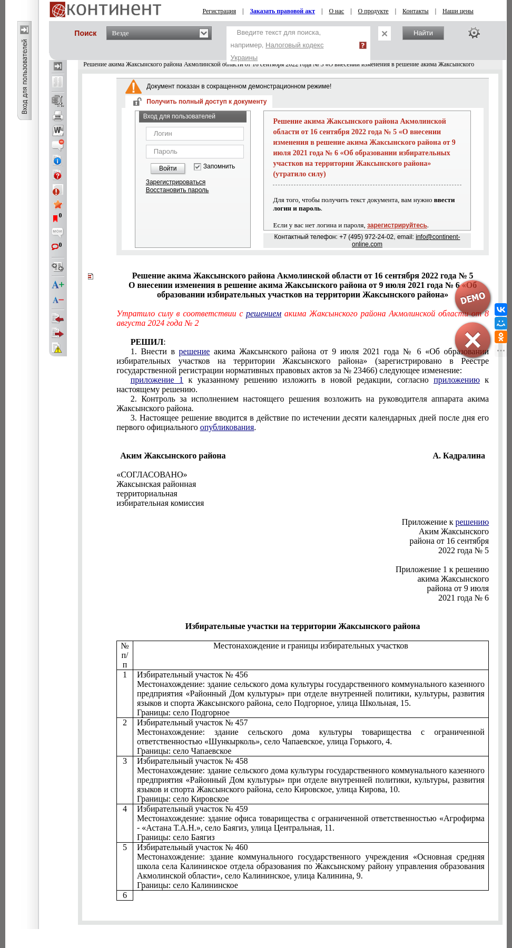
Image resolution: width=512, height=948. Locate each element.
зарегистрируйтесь (397, 225)
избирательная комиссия (160, 502)
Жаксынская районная (156, 484)
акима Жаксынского (453, 578)
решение (194, 351)
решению (472, 521)
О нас (336, 11)
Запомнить (219, 166)
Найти (423, 33)
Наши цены (458, 11)
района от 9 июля (458, 588)
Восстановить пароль (177, 190)
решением (263, 313)
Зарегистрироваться (175, 182)
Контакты (415, 11)
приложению (457, 379)
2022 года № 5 (463, 550)
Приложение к (445, 521)
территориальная (147, 493)
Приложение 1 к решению (442, 569)
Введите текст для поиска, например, (277, 45)
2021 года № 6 (463, 597)
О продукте (373, 11)
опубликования (227, 427)
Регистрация (219, 11)
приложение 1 (157, 379)
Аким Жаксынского (454, 531)
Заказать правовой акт (282, 11)
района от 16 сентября (449, 540)
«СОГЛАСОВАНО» (151, 474)
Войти (168, 168)
